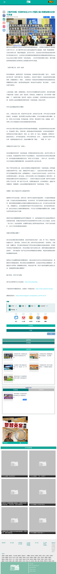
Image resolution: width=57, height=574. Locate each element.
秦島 (17, 557)
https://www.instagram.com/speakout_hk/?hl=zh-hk (31, 295)
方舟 (13, 559)
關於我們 (53, 542)
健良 (13, 561)
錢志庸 (31, 559)
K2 (29, 561)
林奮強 (50, 561)
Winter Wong (25, 561)
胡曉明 (20, 557)
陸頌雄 (46, 559)
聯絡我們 (53, 549)
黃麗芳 (49, 559)
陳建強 (3, 559)
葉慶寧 (49, 557)
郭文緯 (10, 557)
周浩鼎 (24, 557)
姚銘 (38, 561)
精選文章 (46, 561)
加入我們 (53, 547)
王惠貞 (38, 557)
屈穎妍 (3, 555)
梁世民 (40, 555)
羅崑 (36, 561)
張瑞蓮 (6, 555)
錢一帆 (14, 557)
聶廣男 (17, 561)
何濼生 (47, 555)
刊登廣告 (53, 550)
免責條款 (53, 545)
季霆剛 (35, 557)
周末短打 (32, 555)
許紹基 (3, 557)
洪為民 (17, 559)
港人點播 (12, 542)
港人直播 (20, 544)
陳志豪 (41, 561)
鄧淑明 (20, 559)
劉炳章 (36, 555)
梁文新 (32, 561)
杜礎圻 (10, 561)
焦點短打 (23, 555)
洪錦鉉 (42, 559)
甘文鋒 (6, 561)
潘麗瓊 (46, 557)
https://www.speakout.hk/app (44, 289)
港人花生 (37, 542)
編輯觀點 (28, 340)
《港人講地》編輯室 (17, 555)
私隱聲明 (53, 544)
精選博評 (41, 389)
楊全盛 (24, 559)
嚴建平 (3, 561)
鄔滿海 (31, 557)
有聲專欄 (20, 542)
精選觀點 (15, 389)
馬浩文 (44, 555)
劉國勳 (35, 559)
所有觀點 (28, 342)
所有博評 (45, 545)
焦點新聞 (3, 542)
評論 (51, 333)
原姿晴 (51, 555)
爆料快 (53, 551)
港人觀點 (28, 542)
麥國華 (6, 557)
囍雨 (53, 561)
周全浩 (10, 559)
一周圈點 (28, 555)
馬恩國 (6, 559)
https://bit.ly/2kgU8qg (31, 282)
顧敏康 (10, 555)
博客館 (44, 544)
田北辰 (27, 557)
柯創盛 (38, 559)
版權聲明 (53, 546)
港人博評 (45, 542)
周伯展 (42, 557)
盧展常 (20, 561)
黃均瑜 (27, 559)
